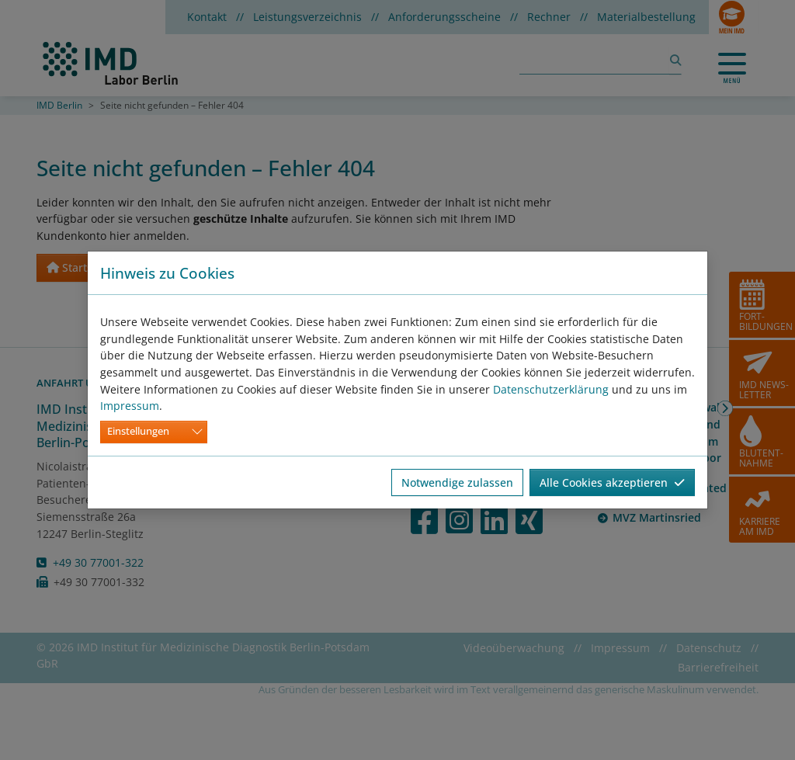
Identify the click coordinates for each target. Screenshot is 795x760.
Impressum (129, 405)
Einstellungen (138, 431)
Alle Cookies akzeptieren (612, 482)
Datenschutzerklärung (551, 389)
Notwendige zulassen (457, 482)
